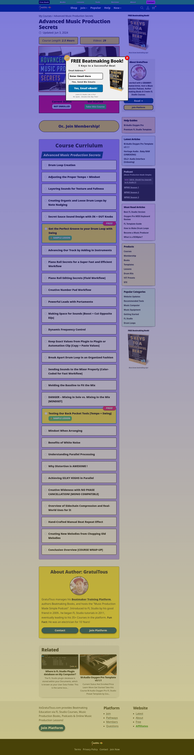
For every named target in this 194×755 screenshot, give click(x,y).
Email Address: (77, 70)
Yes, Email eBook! (85, 88)
